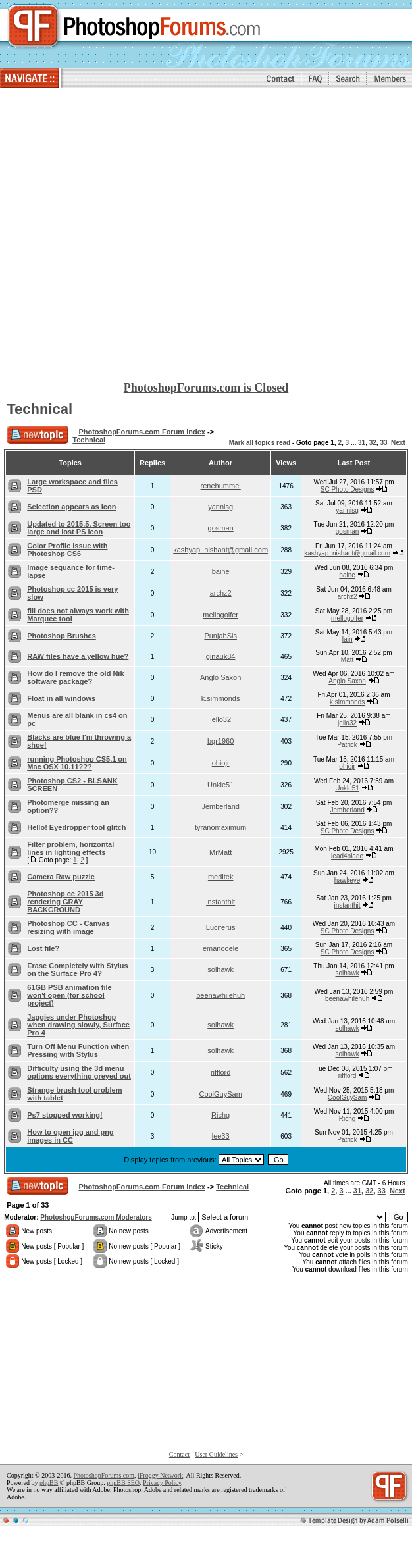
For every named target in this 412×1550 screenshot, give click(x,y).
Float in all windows (61, 698)
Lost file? (43, 948)
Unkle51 (220, 784)
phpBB (48, 1482)
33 (383, 442)
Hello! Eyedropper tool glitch (76, 827)
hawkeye (347, 880)
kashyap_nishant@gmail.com (220, 550)
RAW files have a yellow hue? (77, 656)
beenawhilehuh (220, 995)
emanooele (220, 948)
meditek (221, 877)
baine (221, 571)
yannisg (220, 507)
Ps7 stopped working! (64, 1115)
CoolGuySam (220, 1094)
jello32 (220, 719)
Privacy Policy (162, 1482)
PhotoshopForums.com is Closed (206, 387)
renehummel (221, 486)
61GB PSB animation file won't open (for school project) (69, 995)
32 (372, 442)
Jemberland (220, 806)
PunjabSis (220, 636)
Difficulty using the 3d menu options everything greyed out (79, 1072)
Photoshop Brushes (61, 636)
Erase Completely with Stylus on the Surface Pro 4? (77, 969)
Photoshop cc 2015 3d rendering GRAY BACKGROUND (65, 902)
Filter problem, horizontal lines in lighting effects (70, 848)
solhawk (220, 969)
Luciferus (221, 927)
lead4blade (347, 856)
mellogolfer (220, 615)
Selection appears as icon (71, 507)
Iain (347, 639)
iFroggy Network (160, 1475)
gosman (221, 528)
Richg (220, 1115)
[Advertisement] (144, 235)
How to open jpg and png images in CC (70, 1136)
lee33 (221, 1136)
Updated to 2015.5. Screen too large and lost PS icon (78, 528)
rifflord (220, 1072)
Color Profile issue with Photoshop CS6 (67, 549)
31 (361, 442)
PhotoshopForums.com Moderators (95, 1217)
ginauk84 (221, 656)
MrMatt (220, 852)
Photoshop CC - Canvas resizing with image (68, 927)
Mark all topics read (259, 442)
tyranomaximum (220, 827)
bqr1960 (220, 741)
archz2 (221, 593)
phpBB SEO (123, 1482)
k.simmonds (220, 698)
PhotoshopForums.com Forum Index (141, 432)
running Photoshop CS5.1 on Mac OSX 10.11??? (77, 763)
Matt (347, 659)
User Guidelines (216, 1454)
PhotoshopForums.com (103, 1475)
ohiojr (221, 763)
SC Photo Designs (347, 489)
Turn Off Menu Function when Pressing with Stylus (78, 1050)
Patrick (347, 744)
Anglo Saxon (220, 677)
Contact (179, 1454)
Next (398, 442)
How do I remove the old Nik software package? (75, 677)
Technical (39, 409)
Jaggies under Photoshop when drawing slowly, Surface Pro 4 (78, 1025)
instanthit (220, 902)
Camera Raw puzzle (61, 877)
